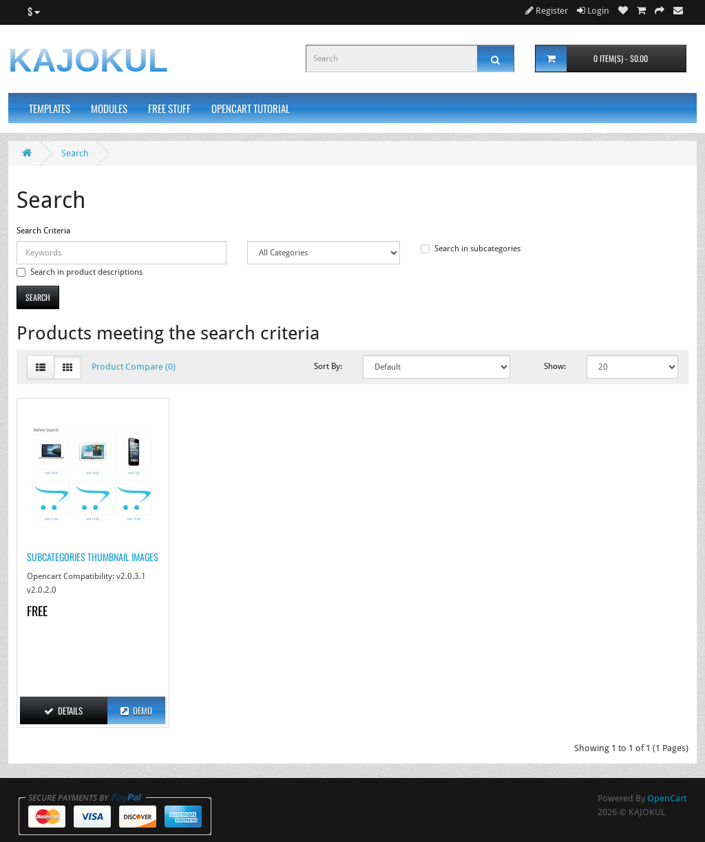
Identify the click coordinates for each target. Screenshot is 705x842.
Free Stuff (169, 108)
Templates (49, 108)
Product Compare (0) (134, 366)
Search (75, 153)
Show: (555, 366)
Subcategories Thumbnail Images (92, 556)
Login (593, 11)
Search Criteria (43, 230)
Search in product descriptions (80, 272)
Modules (109, 108)
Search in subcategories (470, 248)
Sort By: (328, 366)
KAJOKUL (88, 60)
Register (546, 11)
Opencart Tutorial (250, 108)
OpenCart (666, 798)
